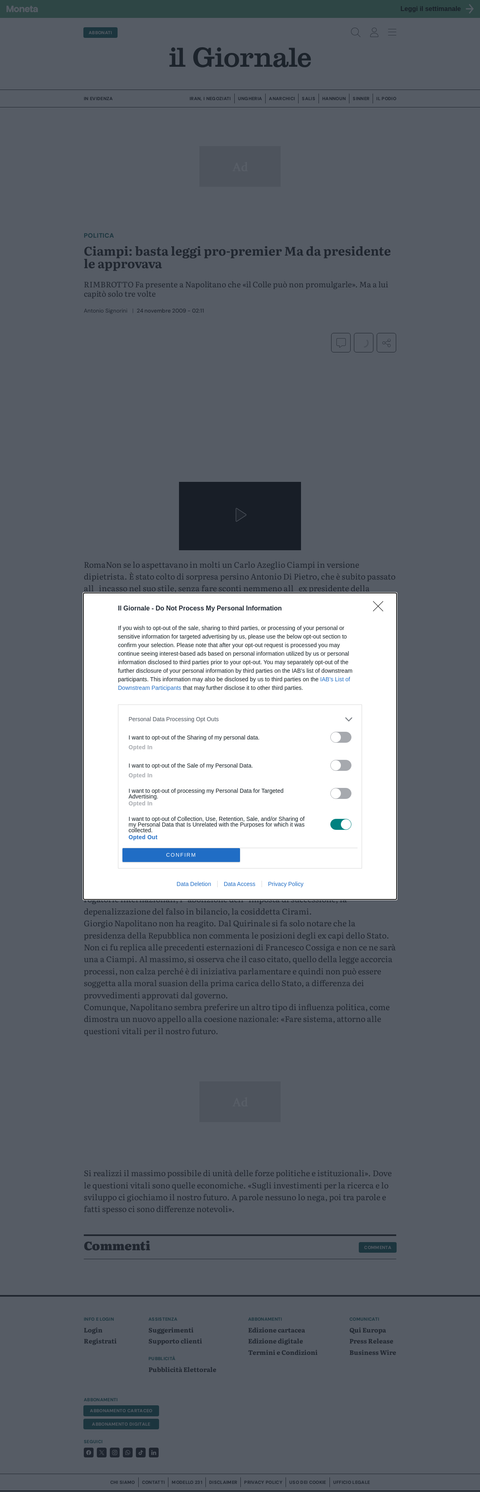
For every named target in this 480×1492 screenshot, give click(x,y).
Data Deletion (194, 884)
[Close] (380, 609)
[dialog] (240, 746)
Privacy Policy (285, 884)
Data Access (239, 884)
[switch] (340, 737)
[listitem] (240, 719)
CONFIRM (181, 855)
